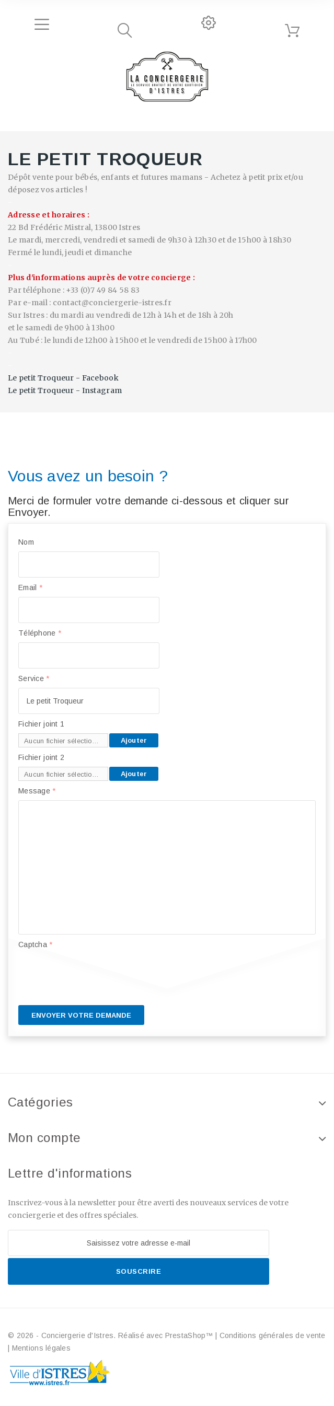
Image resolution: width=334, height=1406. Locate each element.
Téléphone (39, 633)
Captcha (35, 944)
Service (34, 678)
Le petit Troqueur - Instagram (65, 390)
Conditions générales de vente (273, 1335)
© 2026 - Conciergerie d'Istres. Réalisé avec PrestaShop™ (111, 1335)
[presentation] (97, 974)
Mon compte (44, 1138)
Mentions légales (41, 1348)
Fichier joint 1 (41, 724)
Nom (26, 542)
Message (37, 791)
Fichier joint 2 (41, 757)
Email (30, 587)
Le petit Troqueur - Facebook (63, 378)
